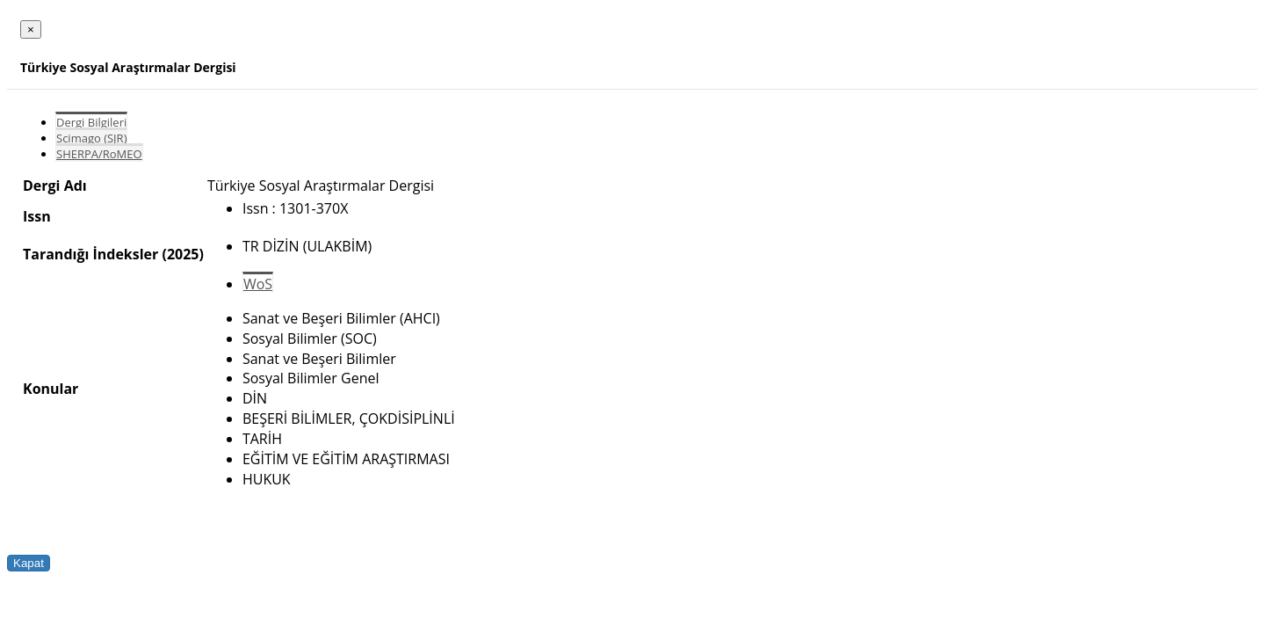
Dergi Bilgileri (91, 122)
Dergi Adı (55, 185)
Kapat (28, 563)
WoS (257, 284)
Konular (50, 388)
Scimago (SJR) (91, 138)
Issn (37, 216)
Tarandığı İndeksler (90, 254)
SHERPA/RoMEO (99, 154)
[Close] (30, 29)
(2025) (182, 254)
